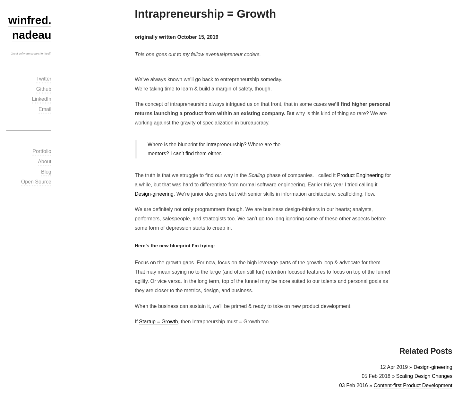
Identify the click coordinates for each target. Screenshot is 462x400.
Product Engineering (360, 175)
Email (44, 109)
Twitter (43, 78)
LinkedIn (42, 99)
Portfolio (41, 151)
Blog (46, 171)
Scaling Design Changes (424, 376)
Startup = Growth (158, 321)
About (44, 161)
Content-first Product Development (413, 385)
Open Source (36, 181)
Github (43, 89)
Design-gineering (154, 194)
